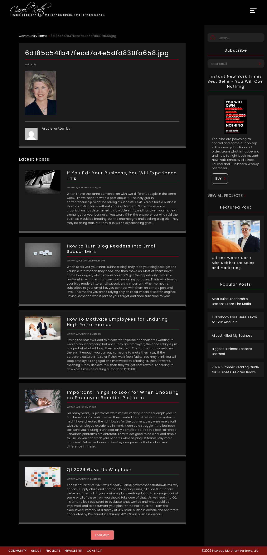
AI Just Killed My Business (232, 335)
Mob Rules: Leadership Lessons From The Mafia (231, 301)
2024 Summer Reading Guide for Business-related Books (235, 370)
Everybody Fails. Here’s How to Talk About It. (234, 320)
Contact (94, 551)
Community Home (33, 36)
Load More (102, 535)
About (36, 551)
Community (17, 551)
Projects (52, 551)
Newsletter (74, 551)
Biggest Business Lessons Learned (232, 351)
